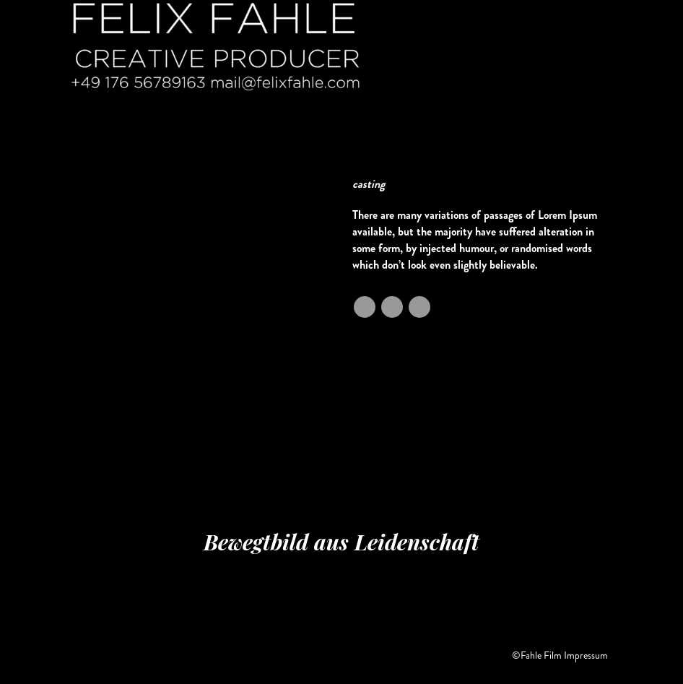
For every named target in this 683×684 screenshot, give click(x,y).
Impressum (586, 655)
